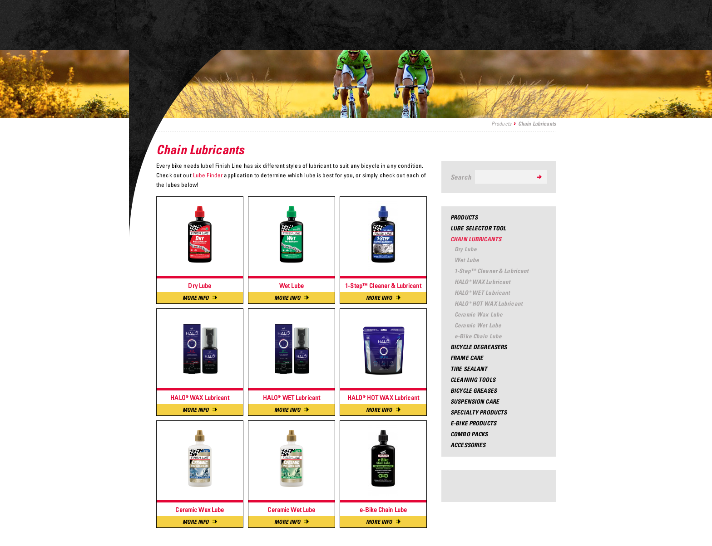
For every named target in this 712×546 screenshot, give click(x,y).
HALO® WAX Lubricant (482, 281)
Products (501, 123)
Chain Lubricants (475, 239)
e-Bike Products (473, 423)
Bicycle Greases (473, 390)
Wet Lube (467, 259)
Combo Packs (469, 434)
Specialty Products (478, 412)
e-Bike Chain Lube (478, 336)
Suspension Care (474, 401)
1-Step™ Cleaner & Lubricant (492, 270)
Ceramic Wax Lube (479, 314)
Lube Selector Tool (478, 228)
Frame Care (466, 357)
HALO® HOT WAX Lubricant (489, 303)
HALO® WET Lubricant (482, 292)
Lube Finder (208, 175)
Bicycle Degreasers (478, 347)
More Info (200, 297)
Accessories (467, 444)
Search (460, 177)
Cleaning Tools (472, 379)
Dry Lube (466, 249)
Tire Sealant (469, 368)
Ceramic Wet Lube (478, 325)
